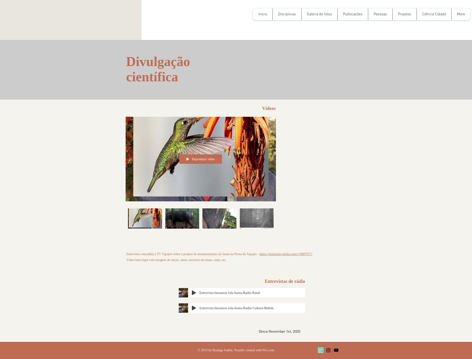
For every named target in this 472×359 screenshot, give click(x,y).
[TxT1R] (320, 350)
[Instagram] (328, 350)
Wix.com (268, 350)
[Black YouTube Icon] (336, 350)
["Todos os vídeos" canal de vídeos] (201, 224)
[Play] (194, 292)
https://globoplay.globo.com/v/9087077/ (285, 254)
